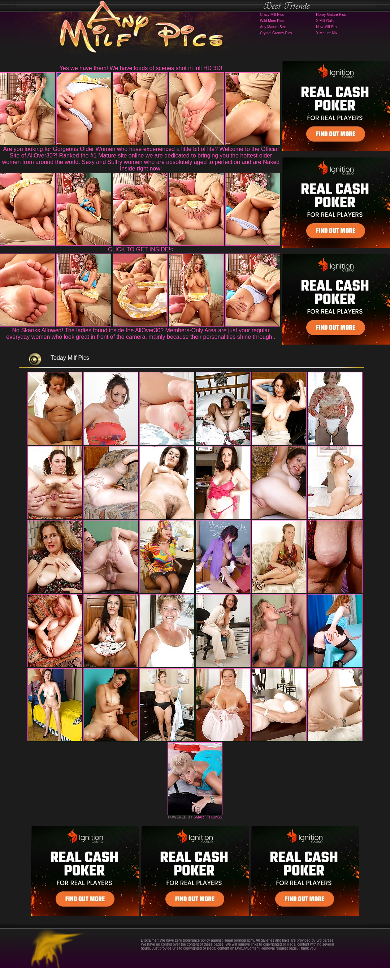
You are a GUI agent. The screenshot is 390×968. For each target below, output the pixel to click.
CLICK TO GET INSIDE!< (141, 249)
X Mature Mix (326, 33)
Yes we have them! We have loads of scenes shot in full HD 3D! (141, 68)
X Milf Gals (324, 21)
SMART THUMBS (208, 817)
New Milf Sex (326, 27)
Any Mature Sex (273, 27)
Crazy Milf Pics (272, 15)
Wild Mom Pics (272, 21)
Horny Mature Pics (331, 15)
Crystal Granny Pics (276, 33)
